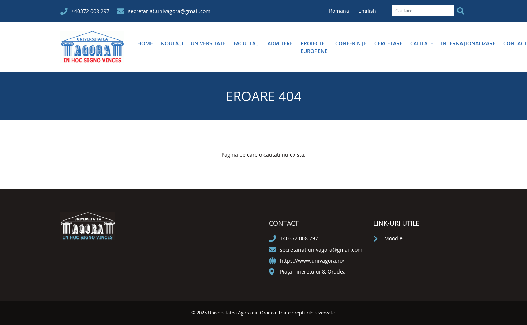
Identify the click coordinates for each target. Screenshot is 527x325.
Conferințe (351, 43)
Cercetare (388, 43)
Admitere (280, 43)
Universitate (208, 43)
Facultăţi (246, 43)
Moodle (393, 238)
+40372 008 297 (90, 11)
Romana (340, 10)
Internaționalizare (468, 43)
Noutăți (172, 43)
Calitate (421, 43)
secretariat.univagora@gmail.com (169, 11)
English (367, 10)
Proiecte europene (314, 47)
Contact (515, 43)
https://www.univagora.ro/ (312, 260)
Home (145, 43)
